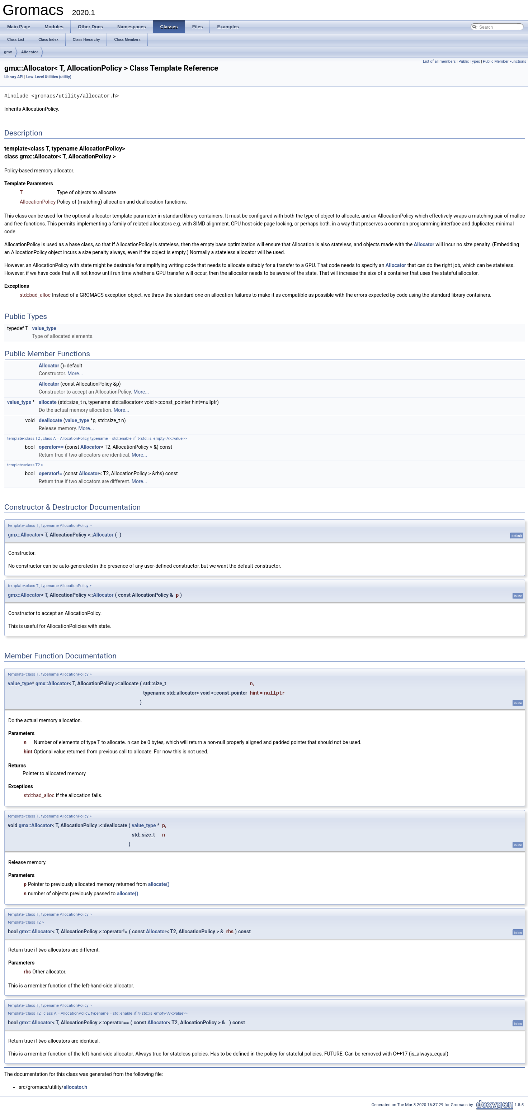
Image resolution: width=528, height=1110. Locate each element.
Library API (13, 77)
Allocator (29, 52)
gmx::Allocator (24, 534)
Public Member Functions (504, 61)
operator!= (50, 473)
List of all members (439, 61)
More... (75, 373)
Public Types (469, 61)
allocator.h (75, 1087)
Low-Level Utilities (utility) (48, 77)
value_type (44, 328)
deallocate (50, 420)
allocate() (159, 884)
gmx (8, 52)
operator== (51, 446)
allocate (48, 402)
